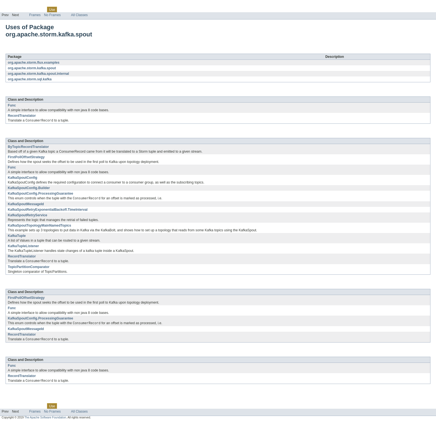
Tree (63, 9)
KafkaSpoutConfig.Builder (29, 188)
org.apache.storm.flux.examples (34, 63)
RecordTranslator (22, 116)
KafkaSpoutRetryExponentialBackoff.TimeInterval (48, 210)
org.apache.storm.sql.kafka (29, 79)
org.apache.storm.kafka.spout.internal (38, 74)
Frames (35, 15)
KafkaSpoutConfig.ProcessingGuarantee (40, 194)
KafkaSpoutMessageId (26, 205)
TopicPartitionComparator (28, 268)
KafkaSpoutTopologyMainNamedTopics (39, 226)
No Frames (52, 15)
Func (12, 105)
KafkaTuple (17, 236)
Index (95, 9)
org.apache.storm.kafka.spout (62, 51)
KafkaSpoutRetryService (27, 216)
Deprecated (79, 9)
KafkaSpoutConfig (22, 178)
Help (106, 9)
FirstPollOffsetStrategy (26, 157)
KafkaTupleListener (23, 247)
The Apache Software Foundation (45, 419)
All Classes (79, 15)
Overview (9, 9)
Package (25, 9)
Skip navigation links (15, 5)
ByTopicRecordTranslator (28, 147)
